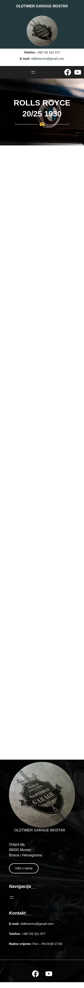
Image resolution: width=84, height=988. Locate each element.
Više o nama (23, 868)
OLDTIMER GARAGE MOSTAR (42, 6)
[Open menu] (33, 72)
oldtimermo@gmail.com (47, 58)
